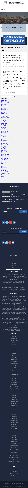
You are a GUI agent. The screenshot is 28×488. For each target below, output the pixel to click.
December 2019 (5, 131)
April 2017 (3, 165)
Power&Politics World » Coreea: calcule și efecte (13, 329)
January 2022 (4, 116)
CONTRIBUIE (14, 267)
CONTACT (14, 263)
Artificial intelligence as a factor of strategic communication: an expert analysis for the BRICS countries (14, 283)
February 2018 (4, 152)
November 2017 (5, 155)
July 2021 (3, 119)
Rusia (14, 459)
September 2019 (5, 134)
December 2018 (5, 142)
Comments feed (14, 473)
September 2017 (5, 158)
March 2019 (4, 139)
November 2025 (5, 102)
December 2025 (5, 101)
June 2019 (3, 136)
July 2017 (3, 161)
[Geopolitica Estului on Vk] (14, 222)
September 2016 (5, 173)
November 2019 (5, 132)
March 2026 (4, 100)
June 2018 (3, 147)
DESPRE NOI (14, 261)
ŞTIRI (14, 259)
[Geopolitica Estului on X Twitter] (7, 222)
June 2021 (3, 120)
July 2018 (3, 146)
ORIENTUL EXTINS (14, 457)
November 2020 (5, 124)
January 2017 (4, 169)
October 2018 (4, 143)
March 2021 (4, 123)
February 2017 (4, 167)
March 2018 (4, 151)
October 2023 (4, 107)
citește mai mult (10, 92)
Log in (2, 176)
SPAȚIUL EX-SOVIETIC (14, 461)
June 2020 (3, 127)
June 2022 (3, 111)
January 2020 (4, 130)
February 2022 (4, 115)
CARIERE (14, 265)
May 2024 (3, 105)
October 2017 (4, 157)
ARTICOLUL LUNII (14, 455)
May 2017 (3, 163)
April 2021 (3, 121)
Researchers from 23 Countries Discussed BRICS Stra (14, 194)
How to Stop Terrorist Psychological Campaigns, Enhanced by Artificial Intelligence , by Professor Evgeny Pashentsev (14, 322)
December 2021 (5, 117)
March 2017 (4, 166)
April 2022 (3, 112)
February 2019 (4, 140)
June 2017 (3, 162)
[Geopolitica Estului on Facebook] (3, 222)
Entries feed (14, 471)
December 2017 (5, 154)
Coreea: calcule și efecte (14, 330)
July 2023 (3, 108)
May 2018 (3, 148)
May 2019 (3, 138)
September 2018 (5, 144)
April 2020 (3, 128)
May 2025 (3, 104)
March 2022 (4, 113)
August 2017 (4, 159)
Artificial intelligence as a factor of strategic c (14, 199)
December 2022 (5, 109)
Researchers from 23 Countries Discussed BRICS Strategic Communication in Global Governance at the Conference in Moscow (14, 278)
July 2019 (3, 135)
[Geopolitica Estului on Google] (10, 222)
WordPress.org (14, 475)
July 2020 (3, 125)
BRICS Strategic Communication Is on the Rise (14, 189)
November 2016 (5, 170)
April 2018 (3, 150)
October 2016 (4, 171)
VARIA (14, 463)
